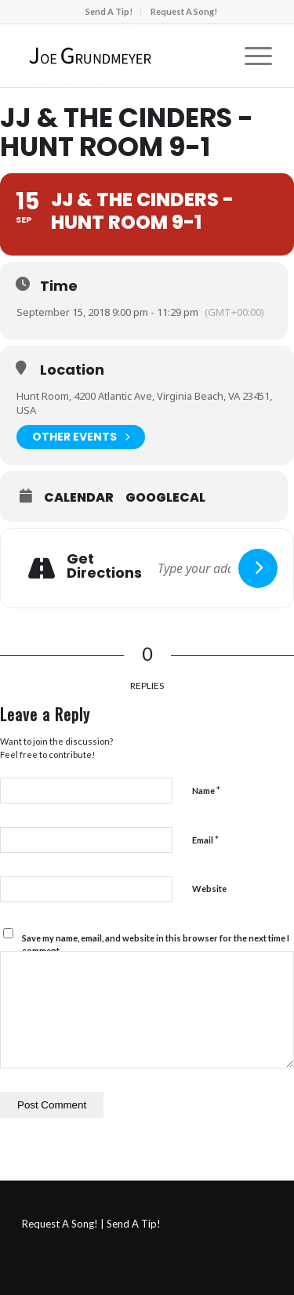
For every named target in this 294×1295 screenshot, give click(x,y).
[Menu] (250, 55)
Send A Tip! (108, 11)
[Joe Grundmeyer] (122, 55)
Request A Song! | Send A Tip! (91, 1223)
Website (209, 888)
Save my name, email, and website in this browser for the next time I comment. (155, 944)
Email (205, 839)
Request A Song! (184, 11)
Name (206, 790)
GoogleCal (165, 498)
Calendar (79, 498)
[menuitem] (109, 12)
